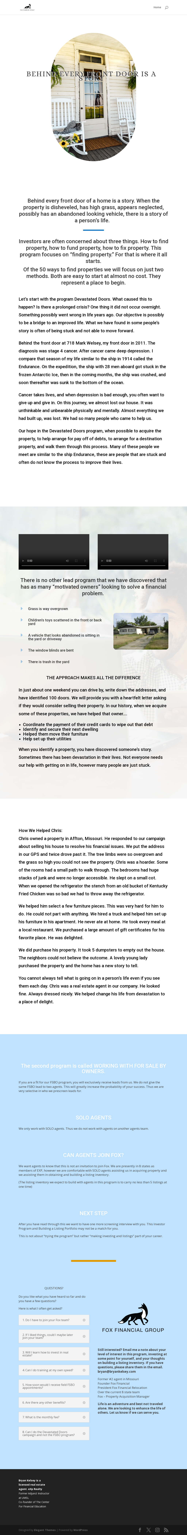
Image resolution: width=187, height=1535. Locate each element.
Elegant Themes (45, 1530)
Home (157, 7)
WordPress (80, 1530)
